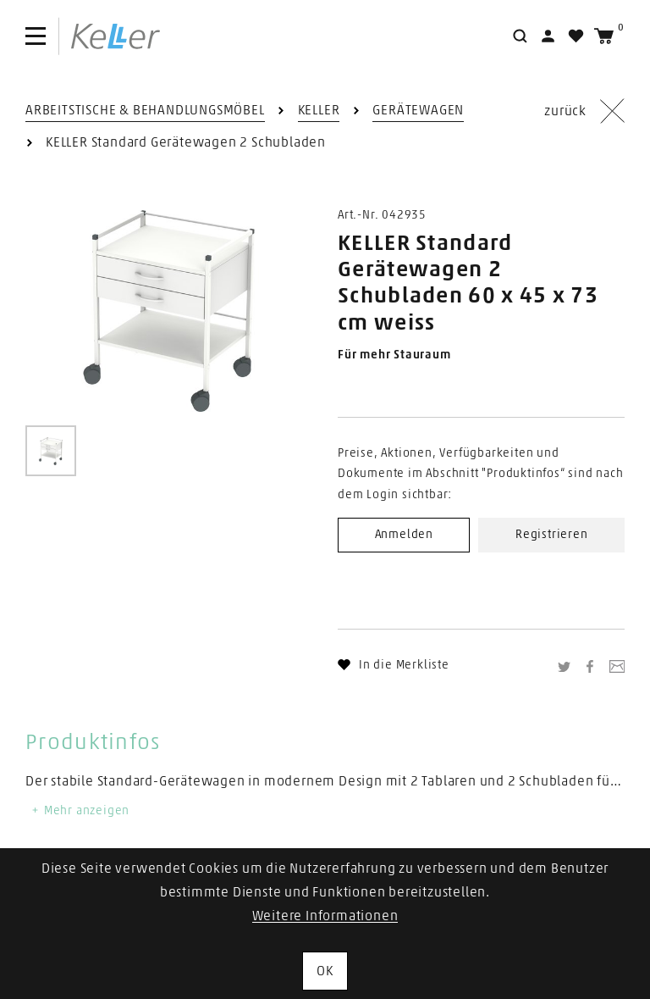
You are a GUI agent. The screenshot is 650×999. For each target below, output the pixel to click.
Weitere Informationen (325, 916)
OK (325, 971)
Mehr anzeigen (79, 811)
